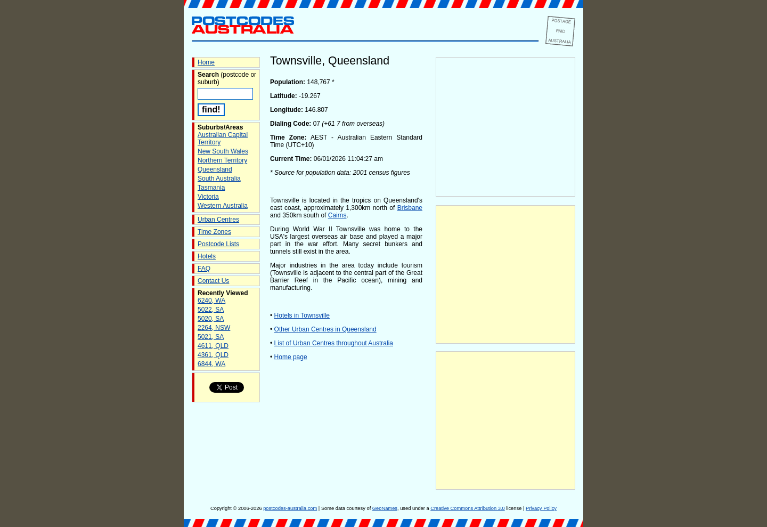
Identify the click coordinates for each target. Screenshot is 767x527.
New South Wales (223, 151)
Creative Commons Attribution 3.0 (467, 508)
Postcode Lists (218, 244)
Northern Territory (222, 160)
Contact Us (213, 281)
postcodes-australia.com (290, 508)
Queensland (215, 169)
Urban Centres (218, 219)
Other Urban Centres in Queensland (325, 329)
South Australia (219, 178)
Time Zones (214, 232)
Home (206, 62)
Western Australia (223, 205)
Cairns (337, 215)
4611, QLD (213, 346)
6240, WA (211, 300)
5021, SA (211, 336)
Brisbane (409, 208)
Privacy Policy (541, 508)
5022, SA (211, 309)
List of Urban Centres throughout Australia (333, 343)
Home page (290, 357)
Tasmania (211, 187)
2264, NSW (214, 327)
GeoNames (384, 508)
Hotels (207, 256)
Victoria (208, 196)
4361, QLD (213, 355)
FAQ (204, 268)
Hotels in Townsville (302, 315)
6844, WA (211, 364)
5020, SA (211, 318)
